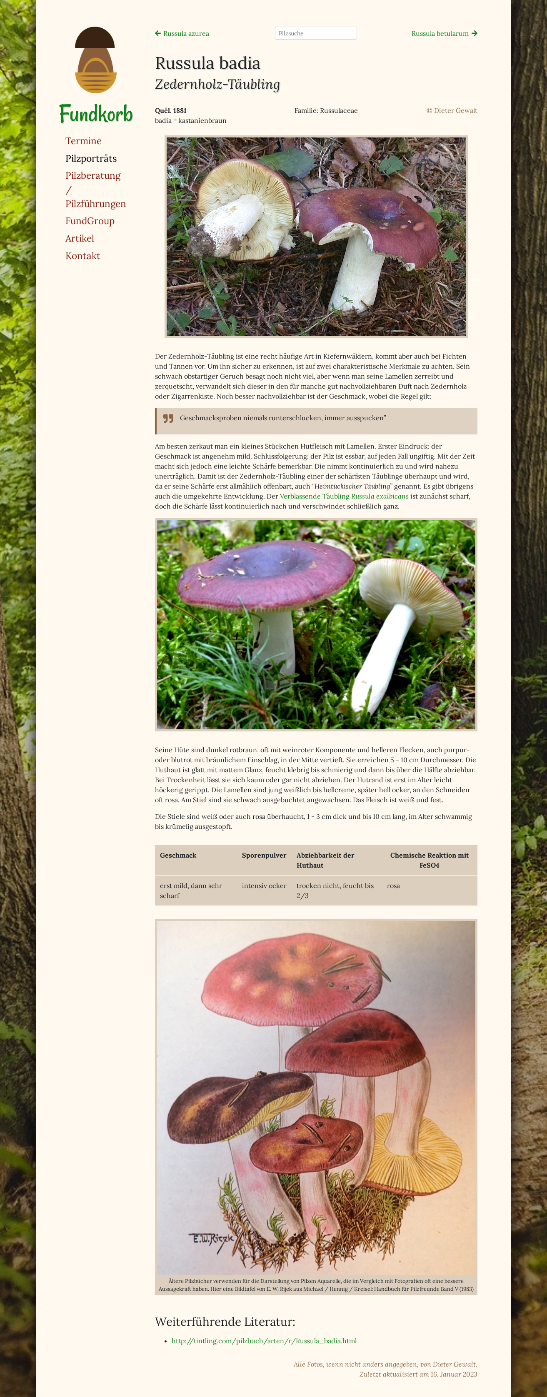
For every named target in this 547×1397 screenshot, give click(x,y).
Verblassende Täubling (344, 496)
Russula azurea (186, 33)
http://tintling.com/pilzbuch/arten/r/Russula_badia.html (264, 1341)
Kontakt (82, 255)
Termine (83, 141)
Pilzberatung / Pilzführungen (95, 189)
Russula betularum (440, 33)
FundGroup (90, 221)
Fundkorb (96, 113)
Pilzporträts (112, 157)
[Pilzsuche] (316, 33)
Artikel (79, 238)
